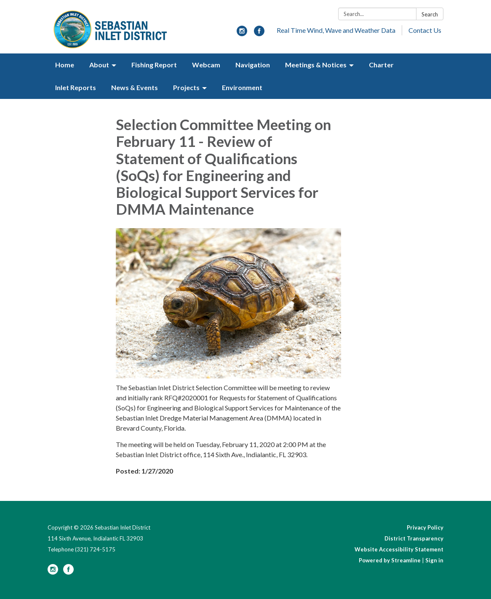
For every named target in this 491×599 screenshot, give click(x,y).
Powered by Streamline (390, 560)
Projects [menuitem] (186, 87)
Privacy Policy (425, 527)
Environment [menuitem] (242, 87)
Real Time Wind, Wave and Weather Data (336, 30)
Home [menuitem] (64, 65)
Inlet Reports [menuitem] (75, 87)
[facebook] (259, 33)
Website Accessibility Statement (399, 549)
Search (430, 14)
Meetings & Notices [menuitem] (316, 65)
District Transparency (413, 538)
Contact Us (424, 30)
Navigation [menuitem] (252, 65)
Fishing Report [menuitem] (154, 65)
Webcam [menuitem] (206, 65)
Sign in (434, 560)
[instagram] (242, 33)
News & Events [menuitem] (134, 87)
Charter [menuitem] (381, 65)
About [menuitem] (99, 65)
